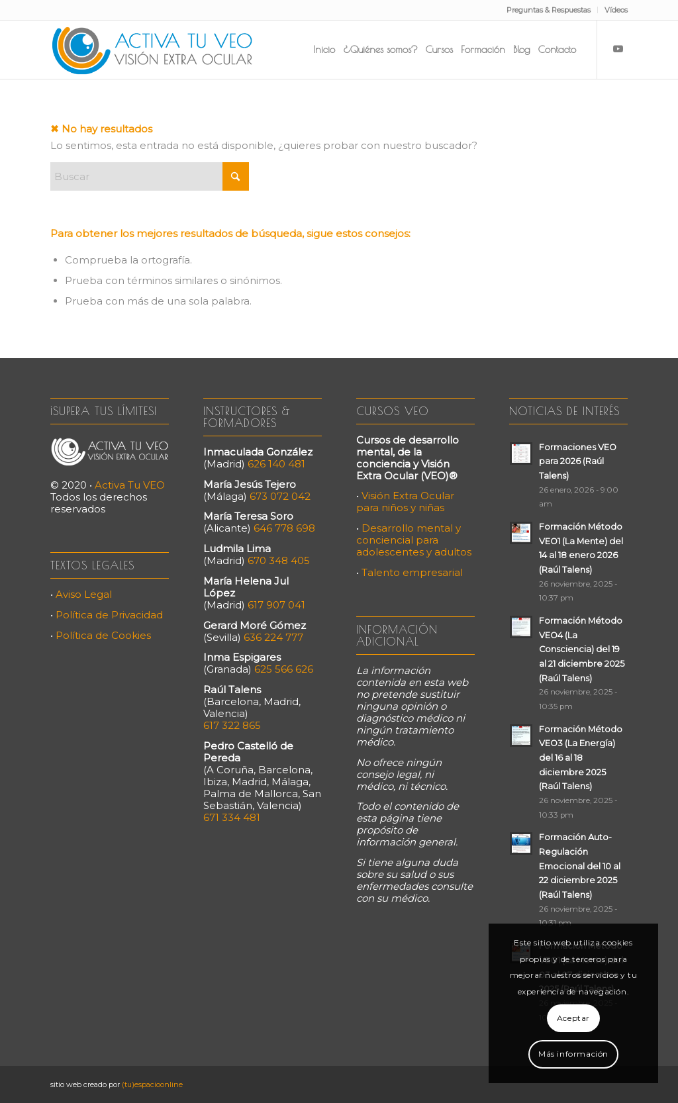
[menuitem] (549, 10)
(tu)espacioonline (152, 1084)
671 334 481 (231, 817)
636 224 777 (273, 637)
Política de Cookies (103, 635)
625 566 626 (283, 669)
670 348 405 (279, 560)
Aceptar (573, 1018)
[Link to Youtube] (618, 49)
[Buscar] (149, 176)
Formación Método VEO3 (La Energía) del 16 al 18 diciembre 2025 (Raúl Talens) (580, 758)
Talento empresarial (412, 572)
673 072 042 (280, 496)
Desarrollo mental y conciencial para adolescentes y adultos (413, 540)
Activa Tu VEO (130, 485)
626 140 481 (276, 463)
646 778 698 (284, 528)
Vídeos (616, 10)
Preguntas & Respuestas (549, 10)
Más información (573, 1054)
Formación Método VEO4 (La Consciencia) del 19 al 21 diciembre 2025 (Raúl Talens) (581, 649)
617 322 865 (232, 725)
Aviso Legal (84, 594)
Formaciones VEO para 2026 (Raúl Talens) (577, 461)
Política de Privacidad (109, 614)
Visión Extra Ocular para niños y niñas (405, 501)
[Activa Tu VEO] (152, 50)
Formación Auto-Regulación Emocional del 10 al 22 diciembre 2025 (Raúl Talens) (579, 866)
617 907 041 (276, 605)
